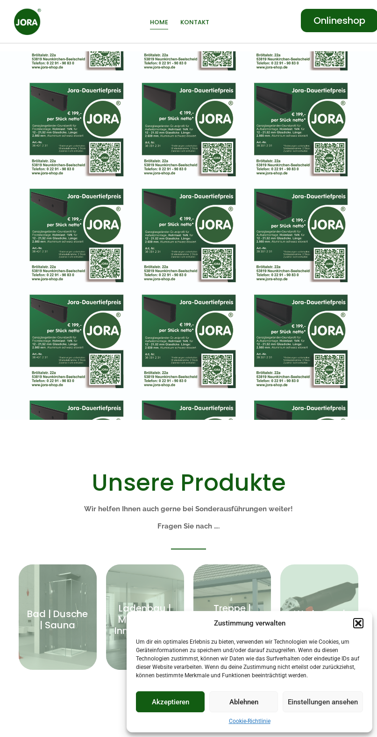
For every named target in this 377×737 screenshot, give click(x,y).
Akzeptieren (170, 702)
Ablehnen (243, 702)
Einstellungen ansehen (323, 702)
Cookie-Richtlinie (249, 721)
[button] (358, 623)
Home (159, 22)
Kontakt (194, 22)
